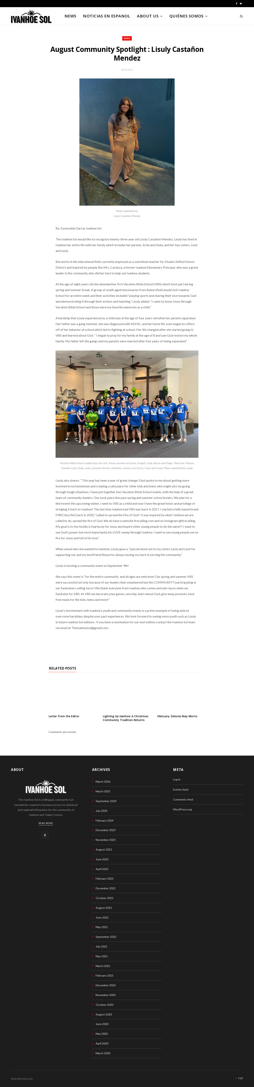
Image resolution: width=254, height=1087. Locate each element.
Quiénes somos (186, 16)
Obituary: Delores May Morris (177, 716)
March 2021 (103, 966)
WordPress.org (182, 809)
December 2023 (105, 830)
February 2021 (105, 975)
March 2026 (103, 781)
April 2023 (102, 869)
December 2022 (105, 888)
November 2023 (105, 839)
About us (148, 16)
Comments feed (183, 799)
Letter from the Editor (64, 716)
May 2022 (102, 927)
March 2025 (103, 791)
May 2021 (102, 956)
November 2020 (105, 995)
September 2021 (106, 936)
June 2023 (102, 859)
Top (239, 1078)
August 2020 (104, 1014)
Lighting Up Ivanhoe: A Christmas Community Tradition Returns (125, 718)
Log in (176, 779)
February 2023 (105, 878)
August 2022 (104, 907)
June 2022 (102, 917)
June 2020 (102, 1024)
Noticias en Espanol (106, 16)
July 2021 (101, 946)
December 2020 (105, 985)
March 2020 (103, 1053)
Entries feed (180, 789)
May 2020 (102, 1033)
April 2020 (102, 1043)
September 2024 (106, 801)
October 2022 (104, 898)
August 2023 (104, 849)
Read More (46, 823)
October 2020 (104, 1004)
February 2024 (105, 820)
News (70, 16)
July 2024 (101, 810)
